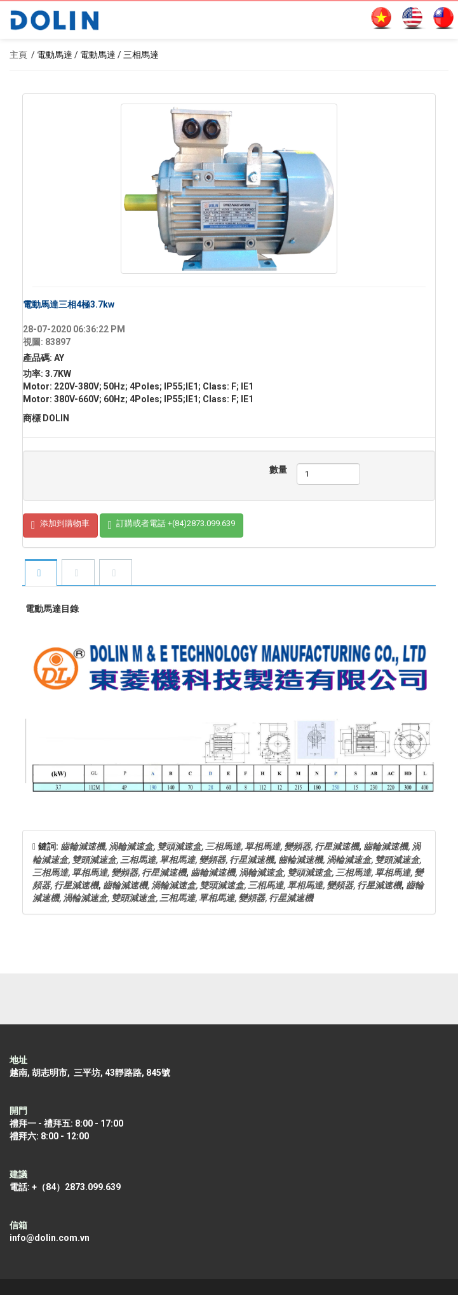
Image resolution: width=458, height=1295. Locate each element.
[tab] (40, 573)
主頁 (18, 55)
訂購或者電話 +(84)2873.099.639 (172, 526)
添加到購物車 (60, 526)
